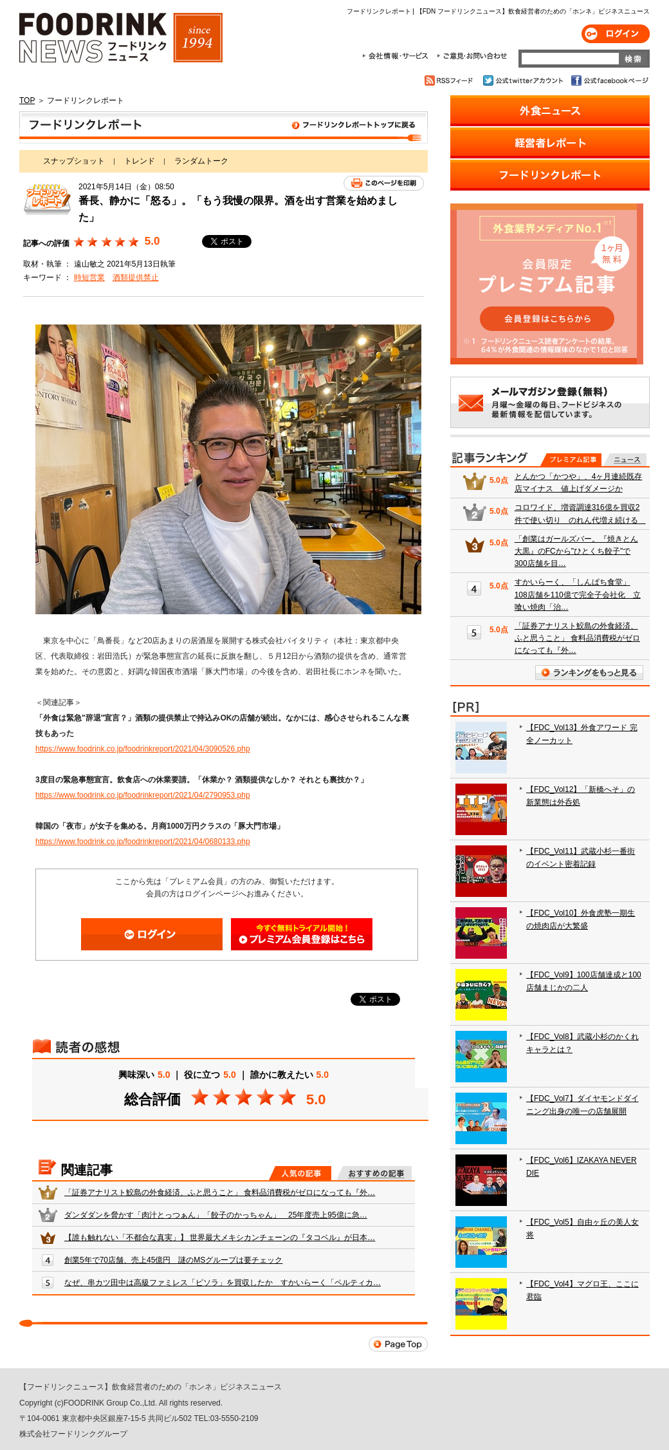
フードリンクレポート (223, 127)
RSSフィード (450, 80)
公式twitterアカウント (524, 80)
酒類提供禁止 (136, 277)
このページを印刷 (384, 183)
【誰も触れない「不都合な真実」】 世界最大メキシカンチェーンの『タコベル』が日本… (219, 1237)
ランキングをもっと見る (589, 672)
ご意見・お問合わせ (472, 56)
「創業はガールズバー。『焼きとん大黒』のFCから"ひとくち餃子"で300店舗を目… (576, 551)
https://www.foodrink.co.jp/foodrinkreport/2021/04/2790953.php (142, 795)
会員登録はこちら (301, 934)
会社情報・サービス (397, 56)
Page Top (398, 1344)
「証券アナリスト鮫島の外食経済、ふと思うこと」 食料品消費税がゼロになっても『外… (219, 1192)
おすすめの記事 (374, 1173)
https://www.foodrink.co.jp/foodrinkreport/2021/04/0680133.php (142, 841)
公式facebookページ (609, 80)
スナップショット (74, 160)
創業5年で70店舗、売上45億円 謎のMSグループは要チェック (173, 1260)
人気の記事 (300, 1173)
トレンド (139, 160)
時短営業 (89, 277)
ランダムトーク (201, 160)
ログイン (616, 33)
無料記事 (624, 459)
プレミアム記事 (570, 459)
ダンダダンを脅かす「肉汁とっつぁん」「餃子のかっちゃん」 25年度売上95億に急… (215, 1214)
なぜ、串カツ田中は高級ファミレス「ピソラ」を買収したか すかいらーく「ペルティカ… (222, 1282)
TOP (27, 100)
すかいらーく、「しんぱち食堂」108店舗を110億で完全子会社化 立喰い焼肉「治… (578, 594)
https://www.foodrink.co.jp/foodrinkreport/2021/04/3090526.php (142, 748)
